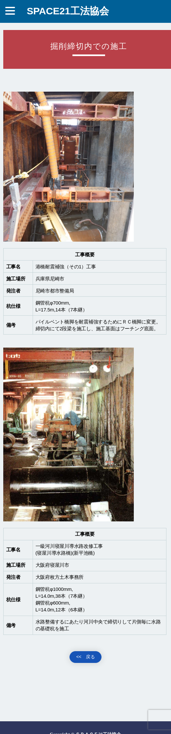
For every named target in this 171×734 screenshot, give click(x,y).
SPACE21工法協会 (68, 11)
